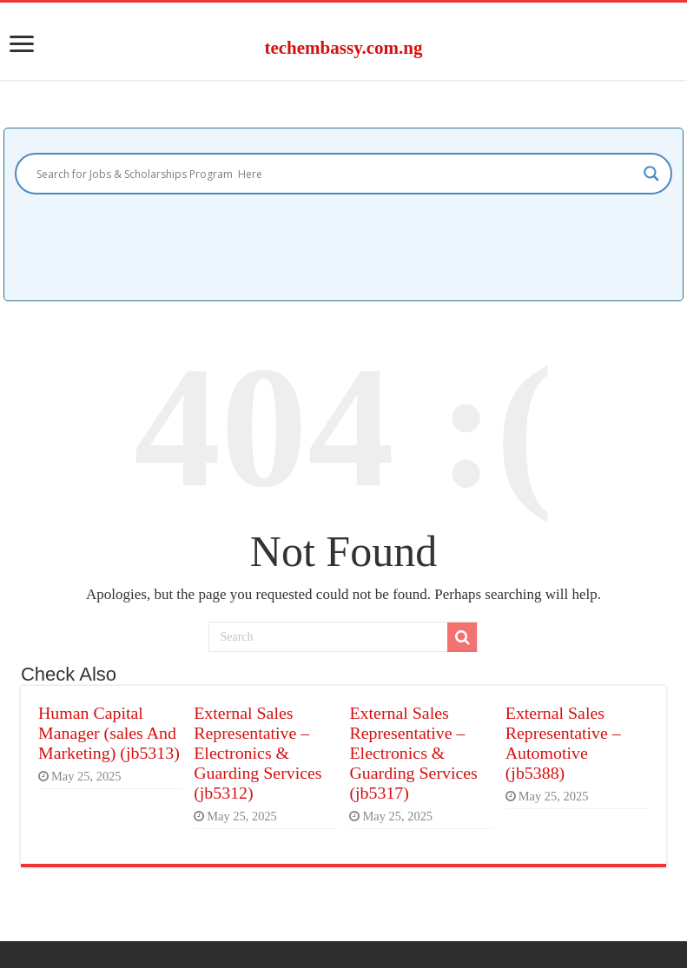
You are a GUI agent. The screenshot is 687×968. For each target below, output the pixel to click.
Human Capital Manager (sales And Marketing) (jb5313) (109, 732)
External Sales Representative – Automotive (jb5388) (563, 742)
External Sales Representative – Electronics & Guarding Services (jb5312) (257, 752)
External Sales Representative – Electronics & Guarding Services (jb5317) (413, 752)
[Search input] (335, 173)
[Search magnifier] (651, 173)
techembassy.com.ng (343, 47)
